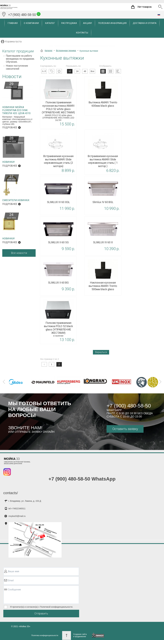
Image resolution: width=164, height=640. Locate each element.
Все (92, 71)
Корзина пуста (13, 41)
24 (77, 71)
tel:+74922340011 (17, 508)
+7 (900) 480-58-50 (24, 14)
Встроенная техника (66, 50)
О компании (31, 23)
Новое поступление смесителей (17, 67)
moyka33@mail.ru (17, 516)
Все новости (19, 252)
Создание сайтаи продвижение (80, 635)
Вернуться (101, 352)
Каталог (50, 23)
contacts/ (10, 493)
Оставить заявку (125, 429)
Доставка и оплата (144, 23)
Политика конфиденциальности (44, 635)
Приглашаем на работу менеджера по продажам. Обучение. (20, 58)
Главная (13, 23)
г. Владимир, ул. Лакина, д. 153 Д (24, 501)
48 (85, 71)
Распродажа (69, 23)
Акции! (87, 23)
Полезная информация (112, 23)
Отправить (41, 613)
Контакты (82, 32)
